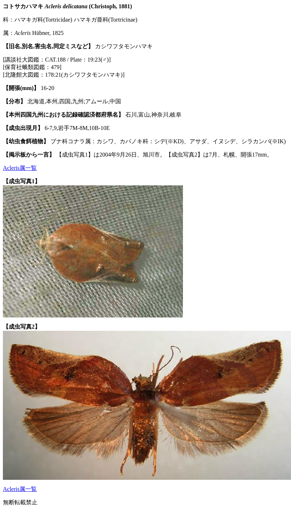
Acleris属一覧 (20, 168)
